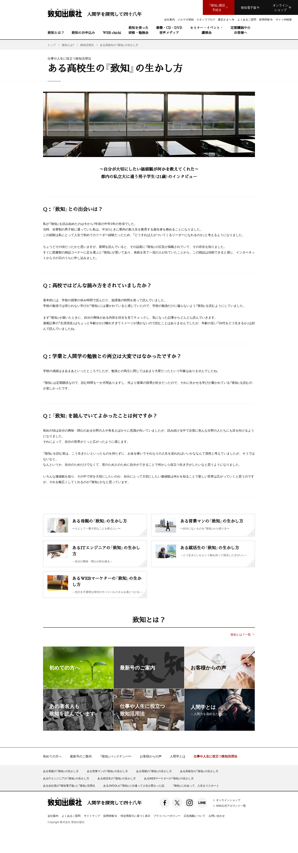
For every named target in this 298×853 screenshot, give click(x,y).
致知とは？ (56, 32)
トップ (52, 45)
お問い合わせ (217, 815)
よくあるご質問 (71, 815)
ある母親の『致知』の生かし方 (61, 771)
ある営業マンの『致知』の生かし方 (107, 771)
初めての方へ (52, 756)
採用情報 (110, 816)
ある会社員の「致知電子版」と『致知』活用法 (69, 785)
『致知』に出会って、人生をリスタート (196, 785)
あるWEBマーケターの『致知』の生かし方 (169, 778)
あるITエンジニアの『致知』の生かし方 (66, 778)
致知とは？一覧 (241, 634)
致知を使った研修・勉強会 (138, 30)
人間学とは (177, 756)
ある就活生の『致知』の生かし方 (116, 778)
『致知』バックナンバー (116, 756)
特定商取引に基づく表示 (135, 815)
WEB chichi (112, 32)
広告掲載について (194, 815)
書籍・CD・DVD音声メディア (169, 30)
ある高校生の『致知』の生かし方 (199, 771)
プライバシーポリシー (167, 815)
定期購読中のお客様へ (240, 30)
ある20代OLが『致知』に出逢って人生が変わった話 (133, 785)
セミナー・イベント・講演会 (206, 30)
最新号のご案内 (81, 756)
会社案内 (53, 815)
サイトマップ (92, 815)
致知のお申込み (83, 32)
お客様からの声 (151, 756)
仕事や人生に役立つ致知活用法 (215, 756)
